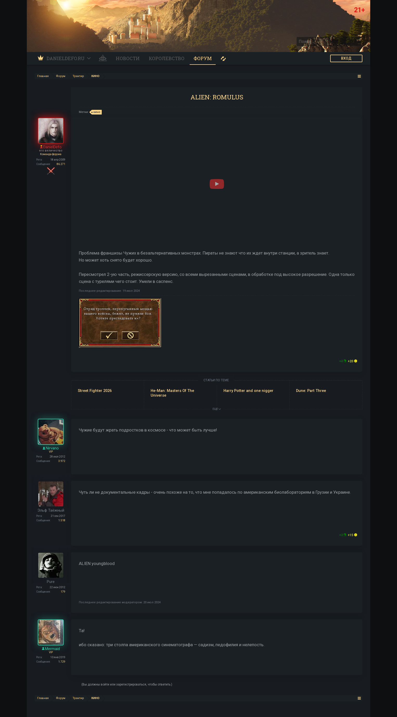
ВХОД (346, 58)
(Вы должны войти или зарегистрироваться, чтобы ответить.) (126, 684)
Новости (128, 58)
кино (96, 112)
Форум (203, 58)
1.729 (61, 661)
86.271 (61, 164)
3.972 (61, 461)
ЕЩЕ (217, 409)
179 (63, 591)
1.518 (61, 520)
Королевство (166, 58)
